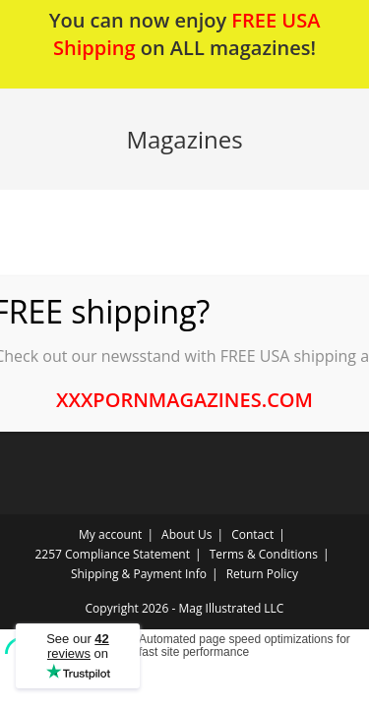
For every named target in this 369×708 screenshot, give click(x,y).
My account (110, 534)
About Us (186, 534)
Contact (252, 534)
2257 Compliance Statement (113, 554)
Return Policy (262, 573)
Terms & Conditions (264, 554)
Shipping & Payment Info (139, 573)
